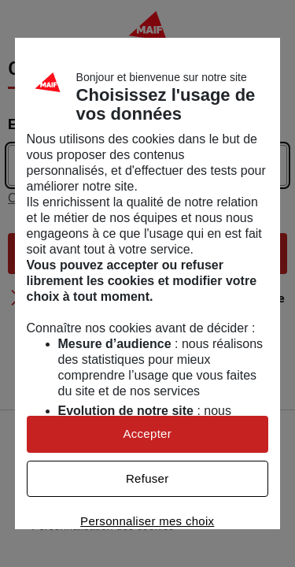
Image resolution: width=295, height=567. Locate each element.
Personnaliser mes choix (147, 521)
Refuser (147, 478)
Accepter (147, 433)
